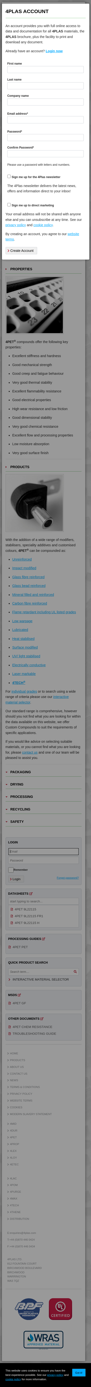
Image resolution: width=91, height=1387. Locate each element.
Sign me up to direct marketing (33, 205)
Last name (14, 79)
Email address (17, 113)
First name (14, 63)
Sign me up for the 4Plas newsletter (36, 177)
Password (14, 131)
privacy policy (55, 1374)
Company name (18, 95)
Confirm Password (20, 147)
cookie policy (13, 1379)
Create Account (21, 251)
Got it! (79, 1372)
